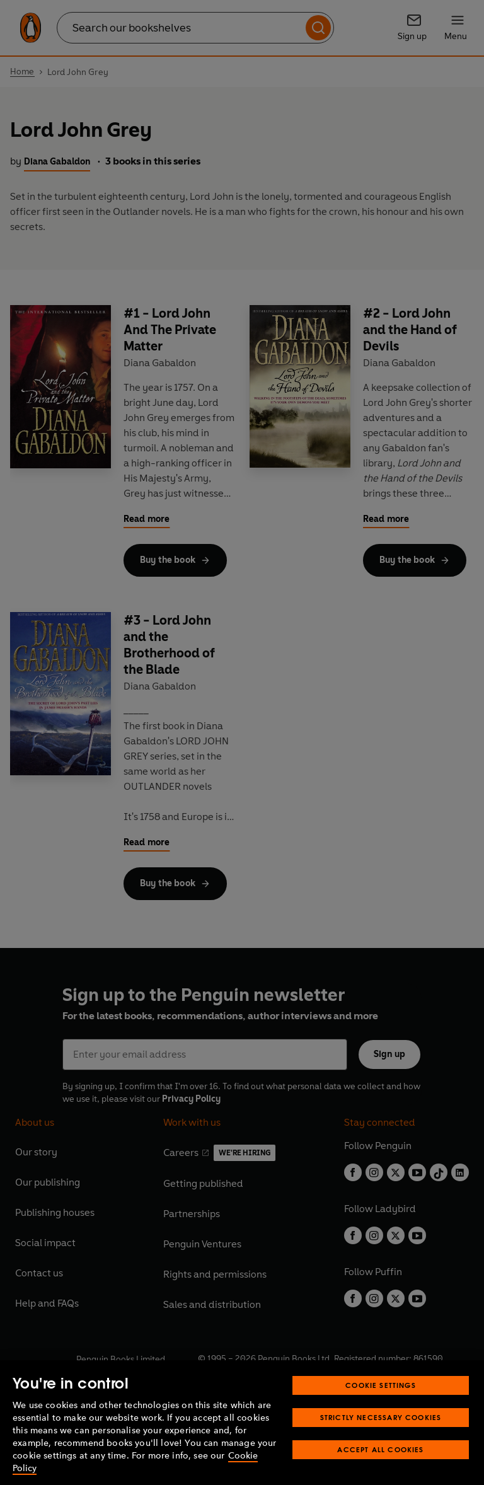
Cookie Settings (380, 1402)
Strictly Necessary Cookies (381, 1434)
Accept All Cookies (380, 1466)
